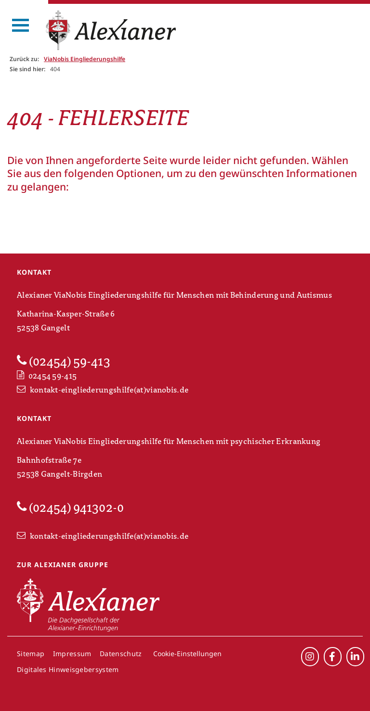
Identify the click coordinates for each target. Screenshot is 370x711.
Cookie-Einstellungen (187, 653)
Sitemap (30, 653)
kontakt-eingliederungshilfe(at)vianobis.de (102, 390)
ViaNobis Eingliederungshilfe (84, 59)
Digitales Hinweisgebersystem (68, 669)
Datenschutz (121, 653)
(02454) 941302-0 (70, 507)
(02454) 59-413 (63, 361)
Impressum (72, 653)
